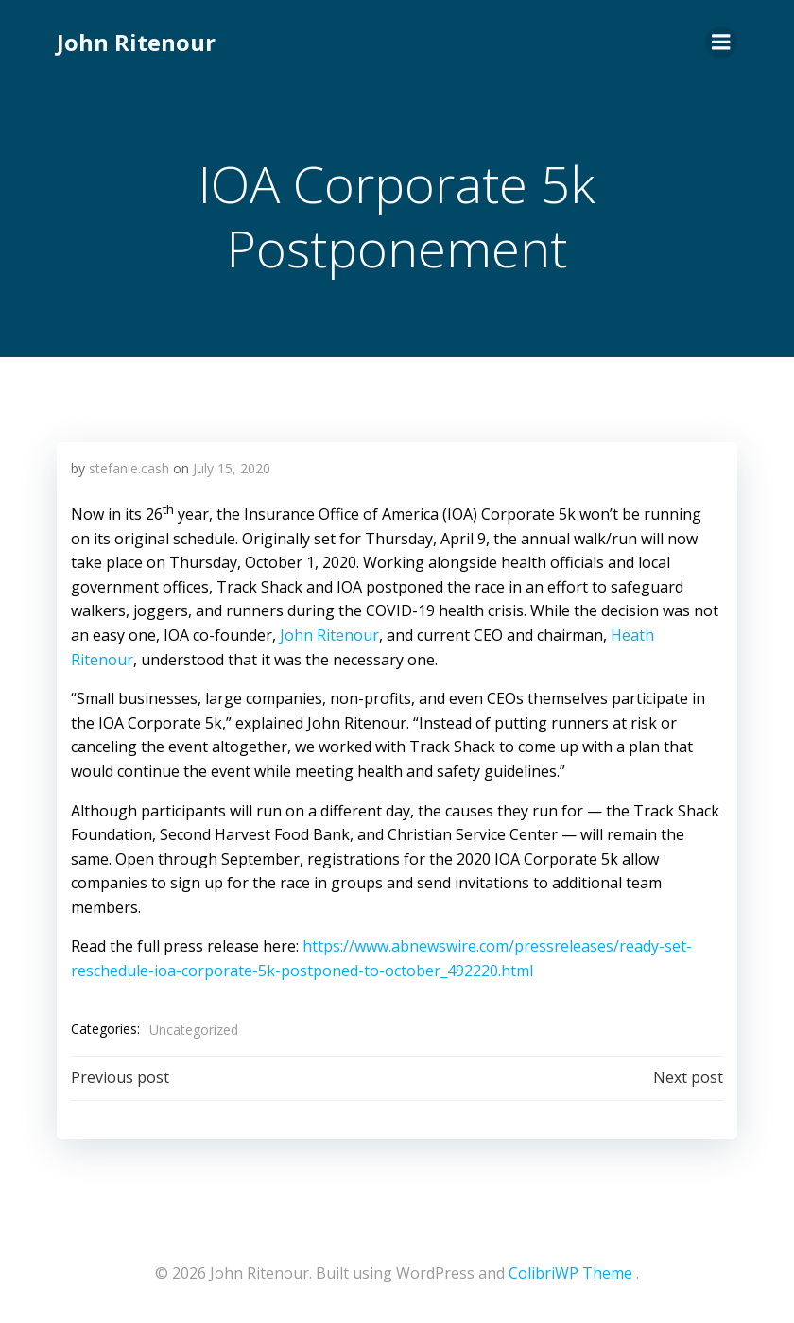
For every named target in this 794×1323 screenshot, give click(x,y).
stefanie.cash (129, 468)
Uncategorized (193, 1030)
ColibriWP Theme (570, 1273)
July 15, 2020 (231, 468)
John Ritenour (136, 42)
